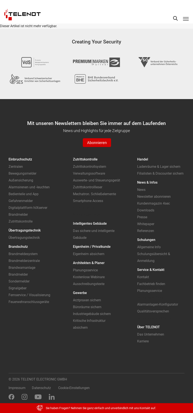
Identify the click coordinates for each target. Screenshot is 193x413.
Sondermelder (19, 281)
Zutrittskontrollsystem (89, 167)
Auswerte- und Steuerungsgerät (96, 180)
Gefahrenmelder (21, 201)
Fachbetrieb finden (151, 284)
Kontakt (143, 277)
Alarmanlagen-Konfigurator (157, 304)
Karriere (143, 341)
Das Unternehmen (150, 334)
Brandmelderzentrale (24, 261)
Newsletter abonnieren (154, 197)
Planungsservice (85, 270)
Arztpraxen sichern (87, 300)
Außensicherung (21, 180)
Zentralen (16, 167)
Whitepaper (145, 224)
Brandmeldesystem (23, 254)
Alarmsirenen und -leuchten (29, 187)
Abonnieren (97, 142)
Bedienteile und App (24, 194)
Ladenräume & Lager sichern (158, 167)
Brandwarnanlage (22, 268)
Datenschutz (41, 388)
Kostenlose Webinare (89, 277)
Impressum (17, 388)
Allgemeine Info (149, 247)
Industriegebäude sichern (92, 314)
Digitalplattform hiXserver (28, 208)
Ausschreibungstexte (88, 284)
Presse (142, 217)
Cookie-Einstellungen (74, 388)
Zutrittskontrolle (21, 221)
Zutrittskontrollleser (87, 187)
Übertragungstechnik (24, 238)
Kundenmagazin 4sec (153, 203)
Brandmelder (18, 214)
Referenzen (145, 231)
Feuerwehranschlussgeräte (29, 302)
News (141, 190)
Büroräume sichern (87, 307)
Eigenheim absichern (88, 254)
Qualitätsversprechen (153, 311)
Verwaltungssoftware (89, 173)
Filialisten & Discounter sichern (160, 173)
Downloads (145, 210)
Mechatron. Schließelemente (94, 194)
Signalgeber (18, 288)
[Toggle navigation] (186, 18)
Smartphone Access (88, 201)
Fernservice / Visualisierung (29, 295)
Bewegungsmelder (22, 173)
